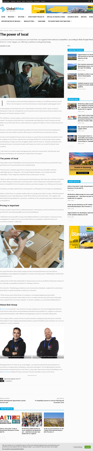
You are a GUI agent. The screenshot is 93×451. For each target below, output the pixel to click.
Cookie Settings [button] (78, 447)
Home (1, 30)
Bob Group (3, 309)
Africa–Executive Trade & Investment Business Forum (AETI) (9, 430)
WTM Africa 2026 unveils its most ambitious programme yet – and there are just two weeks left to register (31, 431)
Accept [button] (88, 447)
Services (6, 30)
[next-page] (4, 437)
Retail (11, 30)
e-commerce (8, 381)
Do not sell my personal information (13, 449)
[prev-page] (1, 437)
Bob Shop (5, 372)
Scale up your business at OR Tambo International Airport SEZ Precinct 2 (54, 430)
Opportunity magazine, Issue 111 (12, 378)
